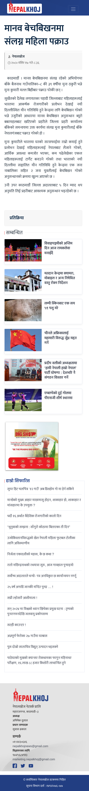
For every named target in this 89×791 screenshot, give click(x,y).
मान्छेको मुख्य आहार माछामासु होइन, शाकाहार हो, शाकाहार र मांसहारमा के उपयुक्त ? (44, 502)
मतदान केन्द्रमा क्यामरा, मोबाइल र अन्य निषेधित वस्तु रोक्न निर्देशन (59, 278)
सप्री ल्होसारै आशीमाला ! (22, 598)
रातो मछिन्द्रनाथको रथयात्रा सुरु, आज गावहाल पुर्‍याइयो (40, 565)
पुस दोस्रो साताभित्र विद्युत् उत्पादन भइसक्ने (32, 647)
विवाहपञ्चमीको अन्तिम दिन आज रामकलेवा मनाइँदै (58, 248)
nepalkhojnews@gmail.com (30, 746)
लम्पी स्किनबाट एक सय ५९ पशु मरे (59, 305)
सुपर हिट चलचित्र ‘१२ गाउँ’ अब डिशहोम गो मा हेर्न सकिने (40, 489)
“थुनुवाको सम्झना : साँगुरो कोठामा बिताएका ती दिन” (38, 527)
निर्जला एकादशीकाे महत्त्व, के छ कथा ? (30, 554)
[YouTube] (31, 766)
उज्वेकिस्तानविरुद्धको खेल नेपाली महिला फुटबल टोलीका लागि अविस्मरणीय (41, 540)
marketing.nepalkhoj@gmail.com (34, 759)
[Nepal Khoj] (24, 9)
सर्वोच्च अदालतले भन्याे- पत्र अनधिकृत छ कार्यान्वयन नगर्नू (41, 576)
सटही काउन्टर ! (16, 625)
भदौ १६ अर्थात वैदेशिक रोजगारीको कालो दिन (34, 516)
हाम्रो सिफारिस (18, 481)
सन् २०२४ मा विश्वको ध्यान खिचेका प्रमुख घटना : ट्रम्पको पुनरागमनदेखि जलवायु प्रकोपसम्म (40, 611)
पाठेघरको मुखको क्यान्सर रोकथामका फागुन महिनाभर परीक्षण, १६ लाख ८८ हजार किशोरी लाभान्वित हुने (39, 660)
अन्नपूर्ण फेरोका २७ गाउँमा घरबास (27, 636)
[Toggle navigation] (73, 9)
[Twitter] (23, 766)
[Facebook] (15, 766)
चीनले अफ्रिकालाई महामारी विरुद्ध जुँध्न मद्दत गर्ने (60, 338)
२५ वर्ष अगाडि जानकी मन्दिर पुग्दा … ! (30, 587)
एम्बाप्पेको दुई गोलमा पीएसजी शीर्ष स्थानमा (58, 395)
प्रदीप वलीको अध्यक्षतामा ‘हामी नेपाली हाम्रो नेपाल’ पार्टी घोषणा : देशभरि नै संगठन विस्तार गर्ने (60, 370)
